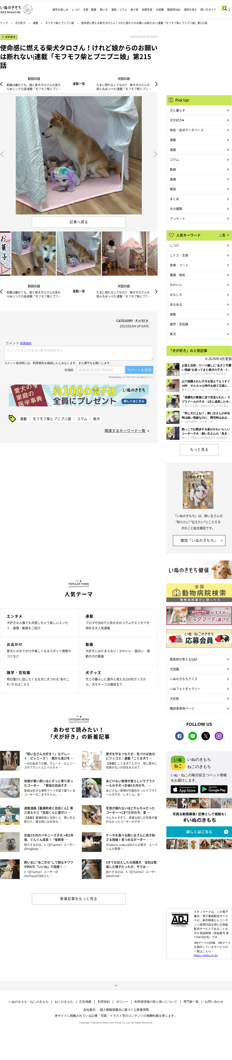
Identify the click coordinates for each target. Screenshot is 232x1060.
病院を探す (190, 9)
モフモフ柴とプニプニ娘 (59, 23)
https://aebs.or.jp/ (206, 955)
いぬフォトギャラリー (185, 688)
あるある (176, 304)
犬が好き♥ (177, 120)
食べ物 (134, 9)
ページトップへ (116, 985)
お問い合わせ (214, 1001)
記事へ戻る (79, 221)
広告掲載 (85, 1001)
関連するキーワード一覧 (125, 430)
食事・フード (179, 265)
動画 (173, 169)
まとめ (174, 199)
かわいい (176, 284)
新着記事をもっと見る (78, 898)
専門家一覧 (191, 1001)
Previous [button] (2, 153)
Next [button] (156, 153)
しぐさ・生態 (179, 255)
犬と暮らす (177, 110)
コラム (82, 418)
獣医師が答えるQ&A (183, 659)
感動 (173, 314)
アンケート (177, 218)
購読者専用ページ (182, 708)
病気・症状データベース (187, 130)
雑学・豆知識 (179, 324)
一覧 (222, 235)
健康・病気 (177, 275)
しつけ (76, 9)
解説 (173, 189)
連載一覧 (79, 83)
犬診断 (174, 698)
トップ (4, 23)
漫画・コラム (119, 9)
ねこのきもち (64, 1001)
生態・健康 (89, 9)
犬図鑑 (160, 9)
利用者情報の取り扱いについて (155, 1001)
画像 (173, 179)
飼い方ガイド (208, 9)
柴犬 (96, 418)
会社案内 (89, 1009)
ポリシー (122, 1001)
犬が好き (20, 23)
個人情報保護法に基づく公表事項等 (124, 1009)
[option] (79, 153)
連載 (35, 23)
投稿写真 (147, 9)
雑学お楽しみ (60, 9)
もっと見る (199, 449)
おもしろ (176, 294)
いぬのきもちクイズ (183, 679)
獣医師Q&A (173, 9)
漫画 (173, 149)
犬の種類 (176, 208)
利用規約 (104, 1001)
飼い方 (104, 9)
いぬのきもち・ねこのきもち (29, 1001)
